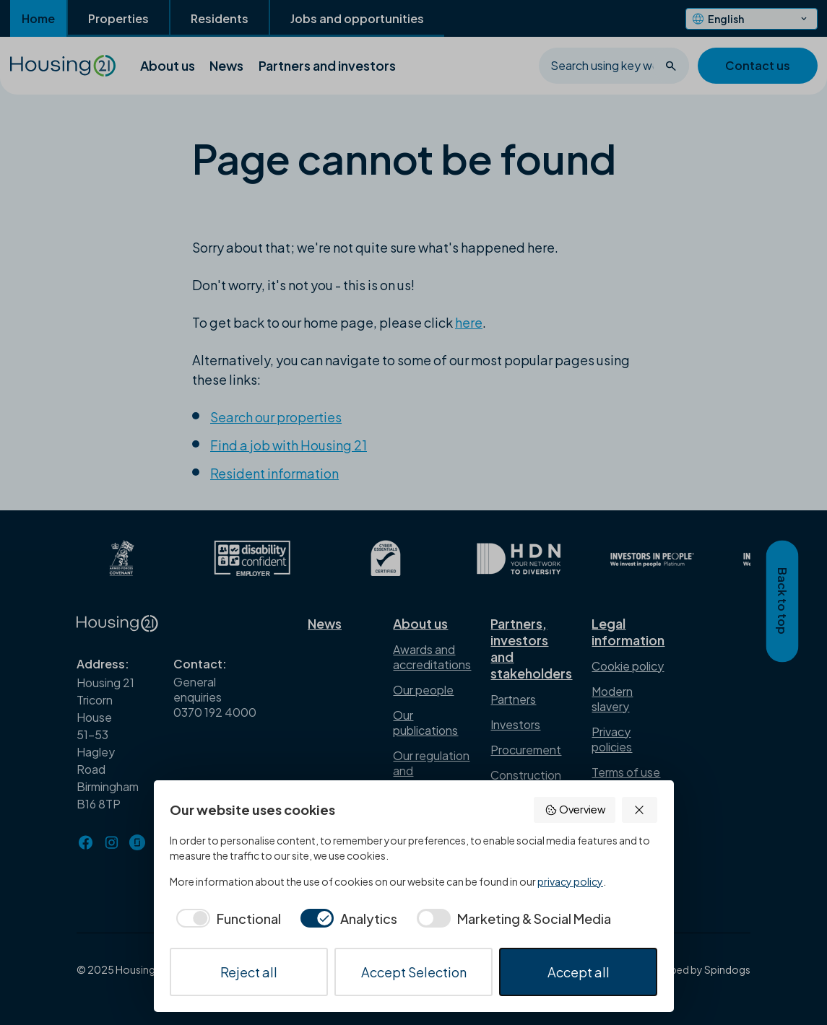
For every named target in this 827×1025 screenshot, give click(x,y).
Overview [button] (575, 809)
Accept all (578, 972)
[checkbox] (225, 918)
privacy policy (570, 881)
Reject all (248, 972)
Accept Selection (414, 972)
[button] (639, 810)
